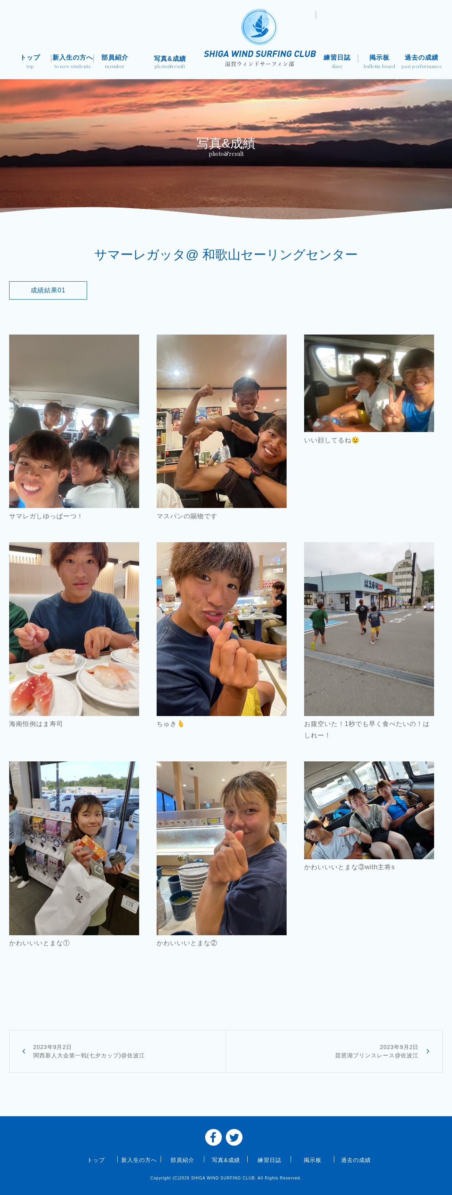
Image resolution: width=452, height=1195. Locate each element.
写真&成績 (170, 63)
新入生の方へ (72, 62)
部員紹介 (115, 62)
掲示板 (379, 62)
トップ (30, 62)
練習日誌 (337, 62)
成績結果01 (48, 290)
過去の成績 (422, 62)
